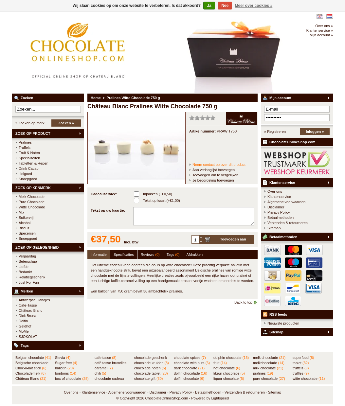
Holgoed (25, 174)
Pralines (25, 142)
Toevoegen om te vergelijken (215, 175)
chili (100, 373)
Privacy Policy (278, 212)
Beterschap (28, 261)
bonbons (65, 373)
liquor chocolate (228, 378)
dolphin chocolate (231, 358)
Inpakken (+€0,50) (157, 194)
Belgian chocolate (33, 358)
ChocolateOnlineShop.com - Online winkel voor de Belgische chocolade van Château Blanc (99, 52)
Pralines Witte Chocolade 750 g (133, 98)
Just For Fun (29, 282)
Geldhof (25, 326)
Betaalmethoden (280, 218)
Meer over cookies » (254, 5)
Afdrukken (195, 254)
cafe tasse (106, 358)
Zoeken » (66, 123)
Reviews (150, 254)
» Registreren (275, 131)
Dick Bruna (27, 316)
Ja (209, 5)
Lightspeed (220, 398)
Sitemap (274, 228)
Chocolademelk (30, 373)
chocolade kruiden (151, 363)
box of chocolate (72, 378)
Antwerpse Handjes (34, 300)
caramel (104, 368)
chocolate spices (190, 358)
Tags (25, 345)
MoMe (24, 331)
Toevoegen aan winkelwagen (233, 240)
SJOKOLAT (28, 337)
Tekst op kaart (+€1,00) (161, 201)
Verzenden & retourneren (287, 223)
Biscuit (24, 228)
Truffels (24, 148)
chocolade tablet (151, 373)
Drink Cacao (29, 168)
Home (96, 98)
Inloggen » (315, 131)
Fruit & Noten (29, 153)
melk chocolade (269, 358)
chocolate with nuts (192, 363)
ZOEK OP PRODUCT (32, 133)
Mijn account (280, 98)
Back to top (243, 302)
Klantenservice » (319, 30)
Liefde (23, 267)
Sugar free (66, 363)
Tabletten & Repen (33, 163)
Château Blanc (30, 310)
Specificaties (124, 254)
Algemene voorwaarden (286, 202)
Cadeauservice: (104, 194)
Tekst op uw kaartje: (108, 210)
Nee (224, 5)
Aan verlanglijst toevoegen (213, 170)
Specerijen (27, 233)
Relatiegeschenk (32, 277)
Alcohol (24, 223)
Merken (27, 291)
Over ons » (324, 26)
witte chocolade (309, 378)
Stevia (62, 358)
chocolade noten (150, 368)
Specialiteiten (29, 158)
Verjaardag (27, 256)
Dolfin (23, 321)
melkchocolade (268, 363)
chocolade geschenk (150, 358)
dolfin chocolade (190, 373)
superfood (303, 358)
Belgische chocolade (31, 363)
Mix (21, 212)
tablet (301, 363)
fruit (220, 363)
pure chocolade (269, 378)
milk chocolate (268, 368)
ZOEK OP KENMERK (33, 188)
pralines (263, 373)
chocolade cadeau (109, 379)
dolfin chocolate (189, 378)
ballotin (64, 368)
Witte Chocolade (32, 207)
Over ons (274, 191)
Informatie (99, 254)
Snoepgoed (28, 179)
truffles (301, 373)
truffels (301, 368)
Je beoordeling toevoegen (213, 180)
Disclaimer (275, 207)
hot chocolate (226, 368)
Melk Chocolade (32, 197)
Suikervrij (26, 218)
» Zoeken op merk (30, 123)
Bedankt (25, 272)
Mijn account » (321, 35)
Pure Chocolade (32, 202)
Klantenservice (282, 183)
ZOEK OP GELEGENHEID (37, 247)
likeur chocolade (229, 373)
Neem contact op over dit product (218, 165)
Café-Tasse (28, 305)
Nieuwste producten (283, 323)
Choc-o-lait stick (30, 368)
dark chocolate (189, 368)
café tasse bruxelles (110, 363)
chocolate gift (148, 378)
